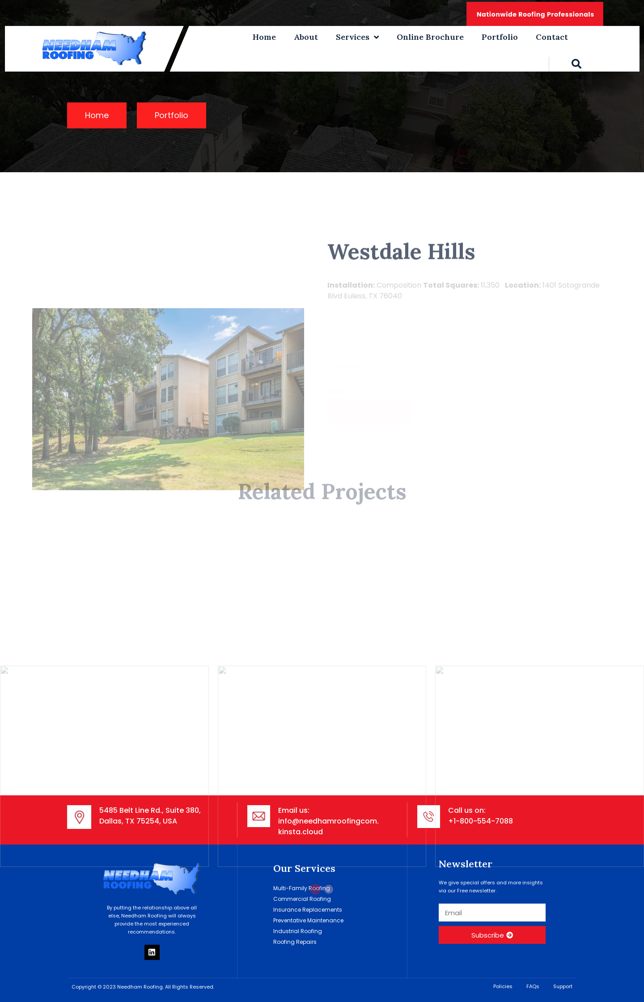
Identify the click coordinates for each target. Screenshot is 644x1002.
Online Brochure (430, 37)
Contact (552, 37)
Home (264, 37)
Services (357, 37)
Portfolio (500, 37)
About (306, 37)
